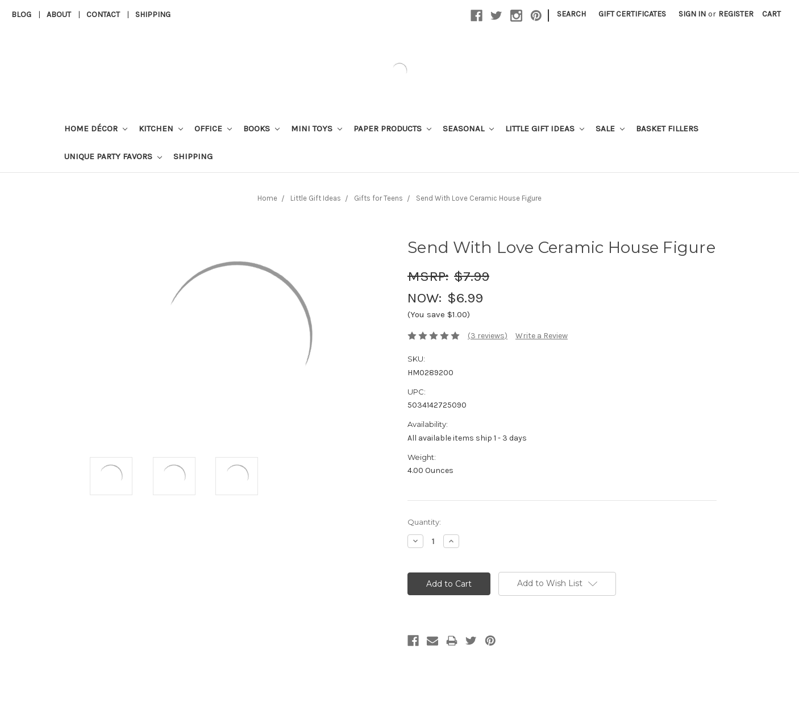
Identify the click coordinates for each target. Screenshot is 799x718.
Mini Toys (316, 128)
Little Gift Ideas (544, 128)
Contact (103, 14)
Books (261, 128)
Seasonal (468, 128)
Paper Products (392, 128)
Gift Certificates (632, 14)
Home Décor (95, 128)
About (59, 14)
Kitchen (161, 128)
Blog (21, 14)
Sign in (692, 14)
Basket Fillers (667, 128)
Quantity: (424, 521)
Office (213, 128)
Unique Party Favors (113, 156)
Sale (610, 128)
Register (736, 14)
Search (571, 14)
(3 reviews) (487, 336)
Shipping (152, 14)
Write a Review (541, 336)
